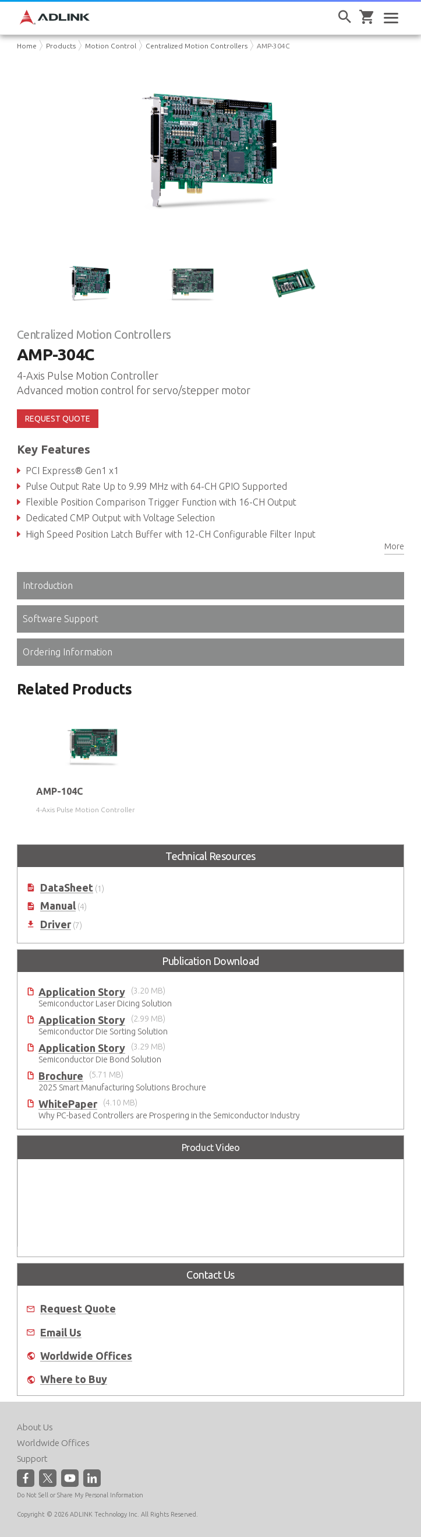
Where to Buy (73, 1379)
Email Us (61, 1332)
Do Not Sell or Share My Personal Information (80, 1495)
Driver (55, 924)
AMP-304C (273, 46)
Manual (58, 905)
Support (32, 1459)
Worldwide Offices (86, 1355)
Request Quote (78, 1308)
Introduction (48, 585)
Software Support (60, 618)
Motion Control (110, 46)
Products (61, 46)
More (394, 546)
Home (27, 46)
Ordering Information (67, 652)
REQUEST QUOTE (57, 418)
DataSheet (66, 887)
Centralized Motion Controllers (196, 46)
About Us (35, 1427)
